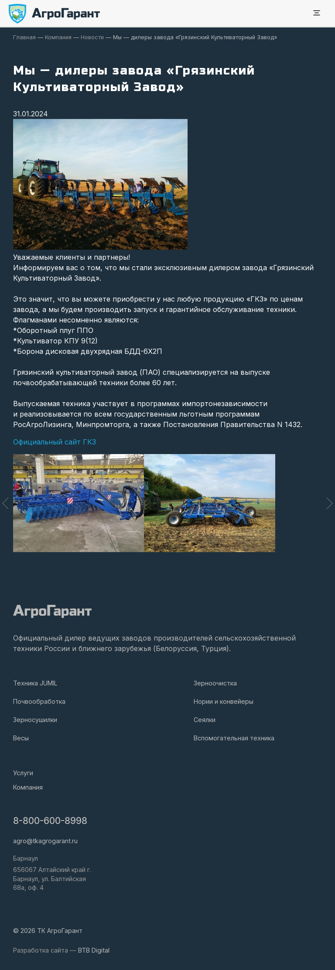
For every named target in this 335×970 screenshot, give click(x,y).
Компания (28, 787)
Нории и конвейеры (223, 701)
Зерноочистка (215, 683)
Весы (21, 738)
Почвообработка (39, 701)
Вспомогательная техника (234, 738)
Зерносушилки (35, 719)
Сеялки (204, 719)
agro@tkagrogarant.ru (45, 841)
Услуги (23, 773)
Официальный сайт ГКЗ (54, 442)
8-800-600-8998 (50, 820)
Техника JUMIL (35, 683)
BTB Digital (93, 950)
